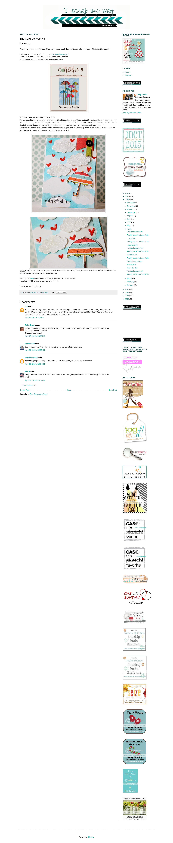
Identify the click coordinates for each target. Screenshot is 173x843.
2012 (127, 293)
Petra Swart (29, 325)
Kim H (27, 372)
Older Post (113, 390)
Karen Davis (30, 344)
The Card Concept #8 (135, 248)
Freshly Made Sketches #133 (137, 242)
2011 (127, 296)
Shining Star (131, 264)
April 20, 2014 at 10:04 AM (35, 364)
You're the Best (132, 268)
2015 (127, 196)
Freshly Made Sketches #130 (137, 274)
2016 (127, 193)
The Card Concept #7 (135, 271)
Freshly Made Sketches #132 (137, 251)
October (130, 209)
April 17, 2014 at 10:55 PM (35, 336)
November (131, 206)
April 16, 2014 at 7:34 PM (34, 317)
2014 (127, 200)
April (129, 229)
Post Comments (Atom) (38, 394)
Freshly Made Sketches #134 (137, 235)
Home (69, 390)
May (129, 226)
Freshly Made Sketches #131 (137, 258)
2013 (127, 289)
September (131, 212)
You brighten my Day (134, 261)
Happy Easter (132, 255)
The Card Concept (60, 54)
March (129, 279)
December (131, 203)
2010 (127, 299)
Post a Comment (29, 385)
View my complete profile (132, 113)
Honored (128, 75)
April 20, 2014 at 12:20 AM (35, 350)
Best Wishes (131, 238)
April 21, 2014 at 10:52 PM (35, 380)
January (130, 285)
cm (26, 306)
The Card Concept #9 (135, 232)
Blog (32, 278)
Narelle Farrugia (31, 358)
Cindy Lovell (142, 95)
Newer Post (24, 390)
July (129, 219)
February (130, 282)
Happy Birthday (132, 245)
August (130, 216)
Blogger (91, 837)
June (129, 222)
